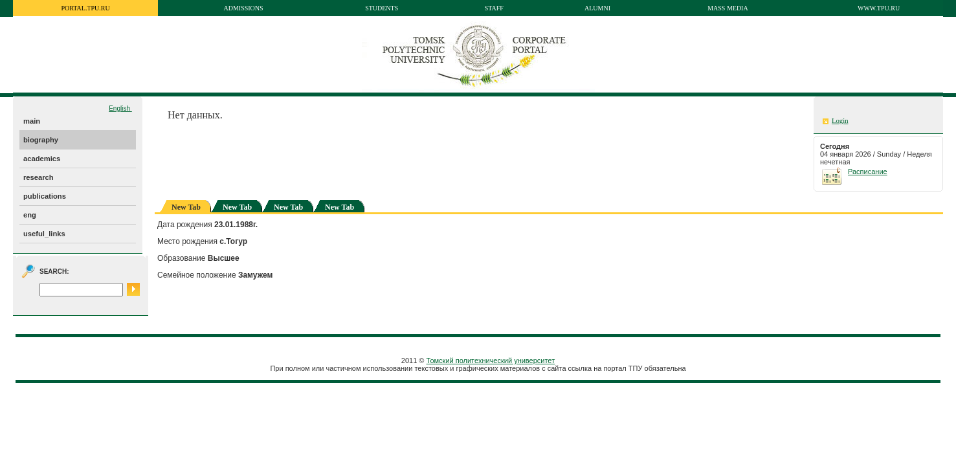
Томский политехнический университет (491, 360)
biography (40, 140)
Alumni (597, 8)
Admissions (243, 8)
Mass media (727, 8)
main (31, 121)
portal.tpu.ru (85, 8)
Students (381, 8)
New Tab (237, 207)
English (120, 108)
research (38, 177)
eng (29, 215)
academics (41, 158)
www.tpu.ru (879, 8)
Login (840, 120)
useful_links (44, 234)
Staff (494, 8)
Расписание (867, 171)
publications (44, 196)
